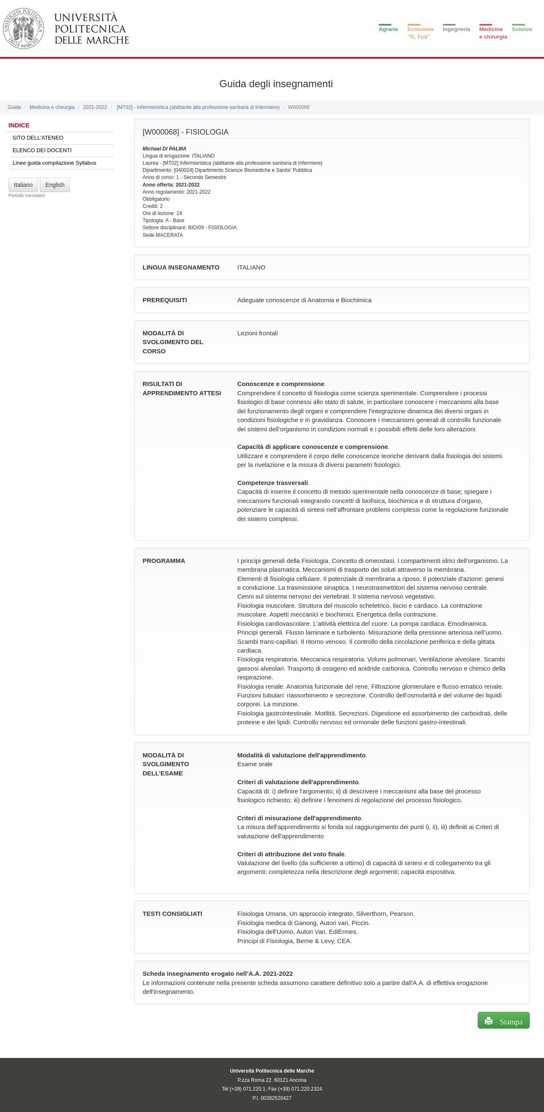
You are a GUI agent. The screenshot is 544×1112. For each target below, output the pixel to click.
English (55, 184)
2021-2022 (95, 107)
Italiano (23, 184)
